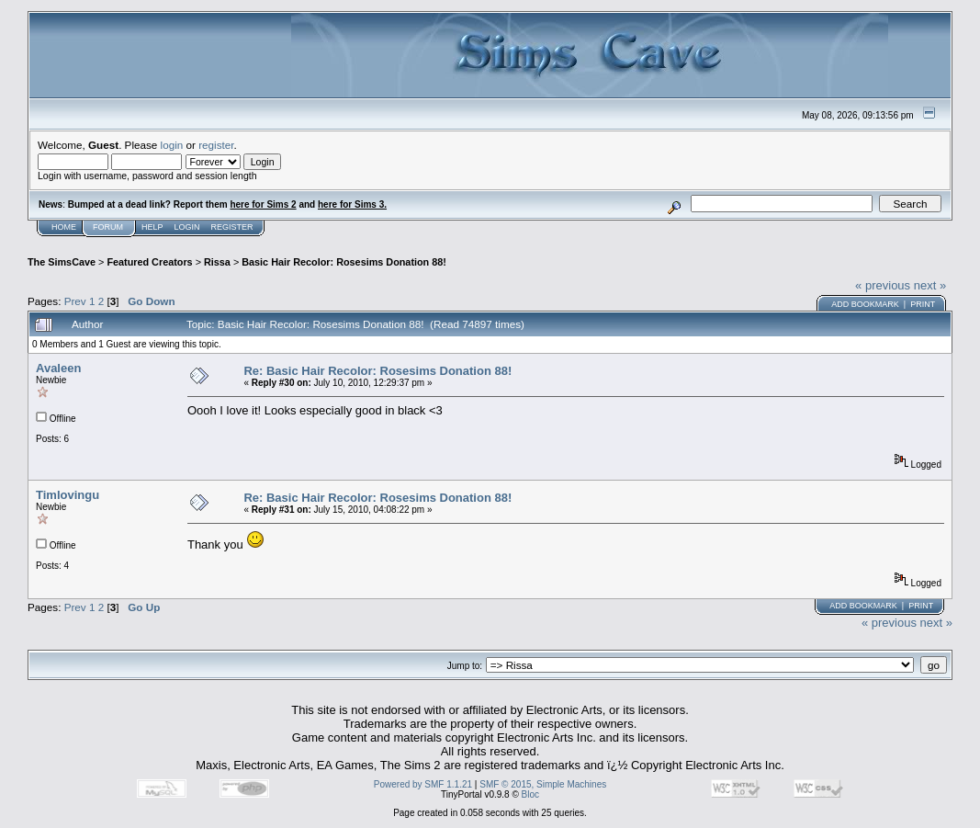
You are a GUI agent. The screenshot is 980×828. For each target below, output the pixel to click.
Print (922, 304)
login (172, 145)
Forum (108, 227)
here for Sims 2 (263, 204)
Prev (75, 301)
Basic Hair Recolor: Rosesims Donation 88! (344, 261)
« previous (882, 285)
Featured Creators (149, 261)
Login (187, 227)
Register (232, 227)
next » (930, 285)
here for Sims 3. (352, 204)
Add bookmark (865, 304)
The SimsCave (62, 261)
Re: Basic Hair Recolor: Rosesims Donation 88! (377, 371)
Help (152, 227)
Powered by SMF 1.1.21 (423, 784)
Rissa (217, 261)
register (215, 145)
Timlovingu (67, 495)
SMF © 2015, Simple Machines (542, 784)
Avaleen (58, 368)
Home (63, 227)
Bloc (530, 794)
